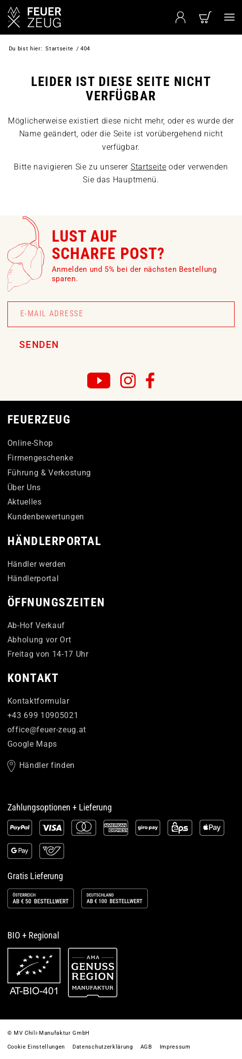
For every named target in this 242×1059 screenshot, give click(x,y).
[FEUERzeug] (56, 17)
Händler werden (36, 564)
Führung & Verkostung (49, 472)
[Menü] (229, 17)
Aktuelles (24, 502)
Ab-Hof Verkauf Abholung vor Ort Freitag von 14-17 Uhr (48, 640)
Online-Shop (30, 443)
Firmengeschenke (40, 458)
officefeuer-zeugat (46, 729)
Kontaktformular (38, 701)
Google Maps (32, 744)
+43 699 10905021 (43, 715)
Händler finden (47, 765)
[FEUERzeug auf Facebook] (150, 380)
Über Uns (24, 487)
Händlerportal (33, 578)
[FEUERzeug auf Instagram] (128, 380)
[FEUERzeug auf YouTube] (98, 380)
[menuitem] (229, 17)
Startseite (149, 166)
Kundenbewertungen (45, 516)
